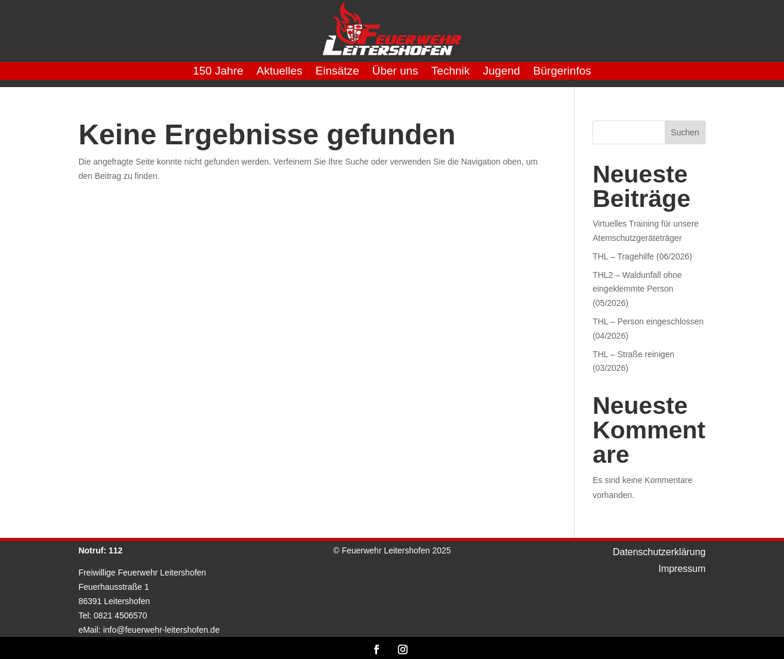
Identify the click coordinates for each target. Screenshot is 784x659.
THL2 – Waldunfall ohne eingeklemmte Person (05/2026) (637, 289)
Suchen (685, 132)
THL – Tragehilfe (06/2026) (642, 256)
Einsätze (337, 72)
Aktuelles (280, 72)
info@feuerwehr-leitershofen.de (161, 630)
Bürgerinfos (562, 72)
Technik (450, 72)
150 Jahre (218, 72)
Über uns (395, 72)
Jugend (501, 72)
